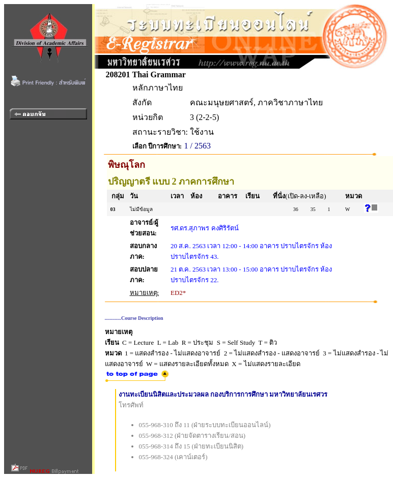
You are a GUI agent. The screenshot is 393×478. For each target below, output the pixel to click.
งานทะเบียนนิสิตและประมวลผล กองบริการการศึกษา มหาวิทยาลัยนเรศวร (223, 394)
